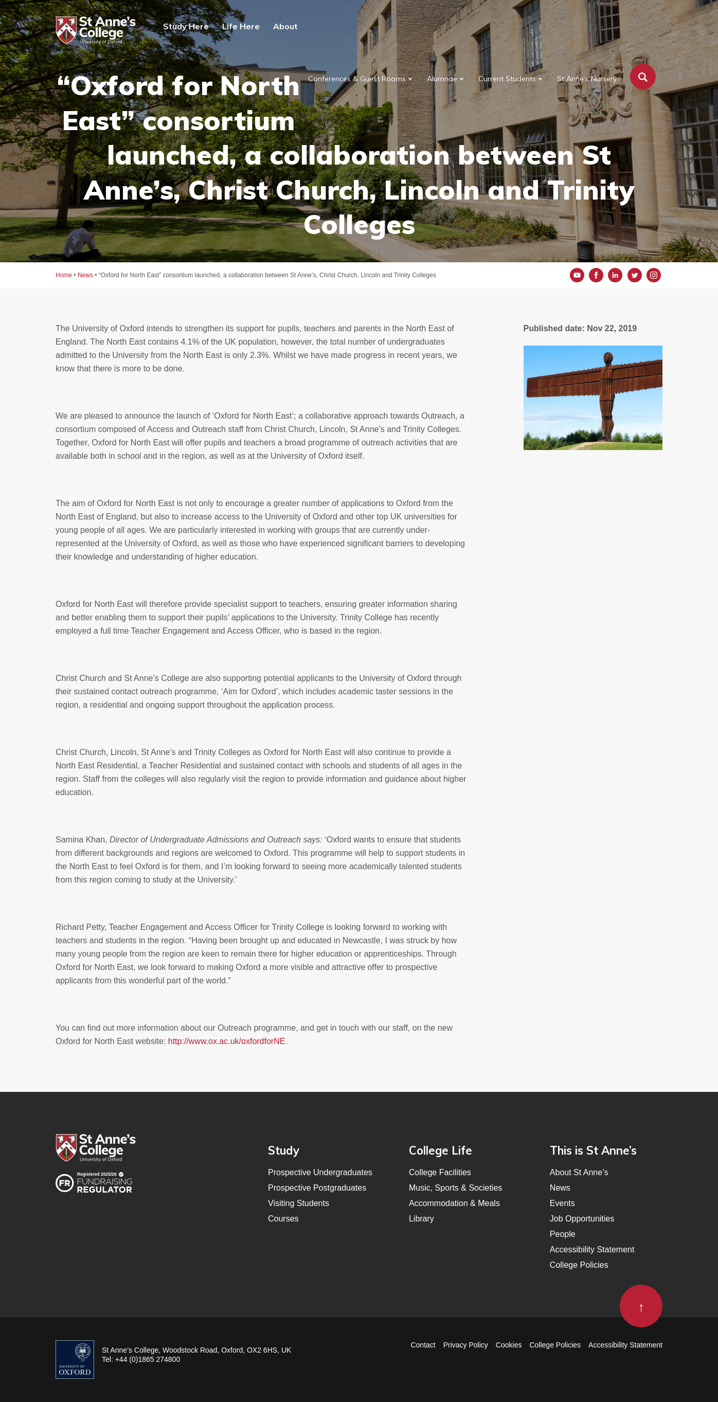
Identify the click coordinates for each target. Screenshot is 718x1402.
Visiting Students (298, 1203)
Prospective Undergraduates (320, 1172)
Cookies (509, 1345)
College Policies (579, 1265)
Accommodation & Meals (454, 1203)
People (563, 1234)
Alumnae (442, 78)
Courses (283, 1218)
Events (562, 1203)
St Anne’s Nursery (587, 78)
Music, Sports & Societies (455, 1187)
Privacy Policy (465, 1345)
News (560, 1187)
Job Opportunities (582, 1218)
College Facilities (440, 1172)
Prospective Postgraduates (317, 1187)
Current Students (507, 78)
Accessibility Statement (592, 1249)
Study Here (186, 26)
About (285, 26)
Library (421, 1218)
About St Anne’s (579, 1172)
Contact (422, 1345)
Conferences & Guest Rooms (357, 78)
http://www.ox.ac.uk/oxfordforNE (226, 1041)
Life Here (241, 26)
